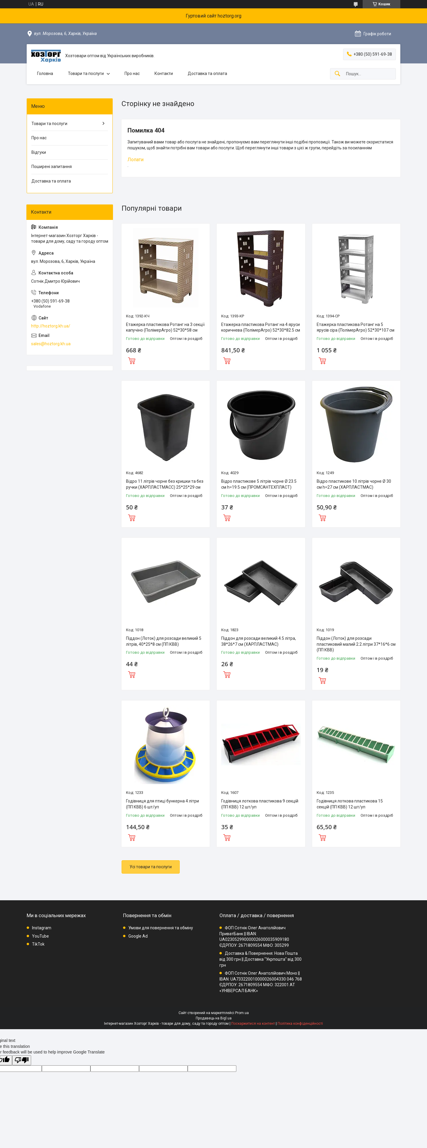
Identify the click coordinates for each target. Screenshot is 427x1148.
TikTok (38, 944)
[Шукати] (337, 74)
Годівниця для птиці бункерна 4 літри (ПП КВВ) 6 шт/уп (162, 804)
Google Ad (138, 936)
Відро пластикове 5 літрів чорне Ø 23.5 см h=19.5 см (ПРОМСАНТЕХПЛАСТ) (259, 484)
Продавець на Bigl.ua (214, 1018)
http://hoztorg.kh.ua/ (50, 326)
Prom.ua (242, 1013)
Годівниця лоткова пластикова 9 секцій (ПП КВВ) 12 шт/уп (259, 804)
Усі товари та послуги (151, 866)
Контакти (163, 73)
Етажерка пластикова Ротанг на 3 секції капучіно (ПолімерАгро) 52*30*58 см (165, 327)
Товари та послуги (86, 73)
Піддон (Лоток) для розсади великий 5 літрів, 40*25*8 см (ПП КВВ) (163, 641)
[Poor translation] (21, 1060)
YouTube (40, 936)
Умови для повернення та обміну (160, 927)
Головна (45, 73)
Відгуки (38, 152)
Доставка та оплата (207, 73)
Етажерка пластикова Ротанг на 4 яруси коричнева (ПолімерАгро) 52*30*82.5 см (260, 327)
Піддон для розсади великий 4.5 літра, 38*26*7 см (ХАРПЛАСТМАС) (258, 641)
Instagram (41, 927)
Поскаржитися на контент (253, 1023)
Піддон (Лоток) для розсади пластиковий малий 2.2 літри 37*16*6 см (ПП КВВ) (356, 644)
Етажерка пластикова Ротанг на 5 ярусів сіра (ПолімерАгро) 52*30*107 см (355, 327)
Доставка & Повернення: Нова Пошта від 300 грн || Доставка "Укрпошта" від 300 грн (260, 959)
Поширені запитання (51, 166)
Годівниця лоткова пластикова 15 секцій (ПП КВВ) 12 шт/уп (350, 804)
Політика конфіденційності (300, 1023)
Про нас (132, 73)
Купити (131, 360)
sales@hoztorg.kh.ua (51, 343)
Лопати (136, 159)
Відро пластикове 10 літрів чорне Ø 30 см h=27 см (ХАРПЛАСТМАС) (354, 484)
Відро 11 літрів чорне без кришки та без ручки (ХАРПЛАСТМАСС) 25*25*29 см (164, 484)
